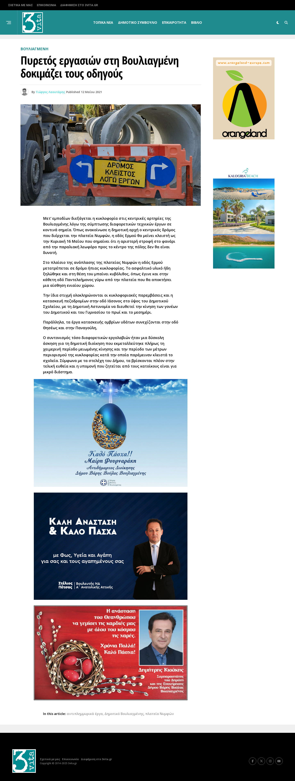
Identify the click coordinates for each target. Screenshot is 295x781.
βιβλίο (196, 22)
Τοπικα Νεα (103, 22)
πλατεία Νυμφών (159, 713)
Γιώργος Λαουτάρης (50, 92)
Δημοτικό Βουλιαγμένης (124, 713)
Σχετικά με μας (20, 5)
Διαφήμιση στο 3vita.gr (79, 5)
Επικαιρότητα (174, 22)
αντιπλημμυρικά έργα (85, 713)
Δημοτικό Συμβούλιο (137, 22)
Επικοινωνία (46, 5)
